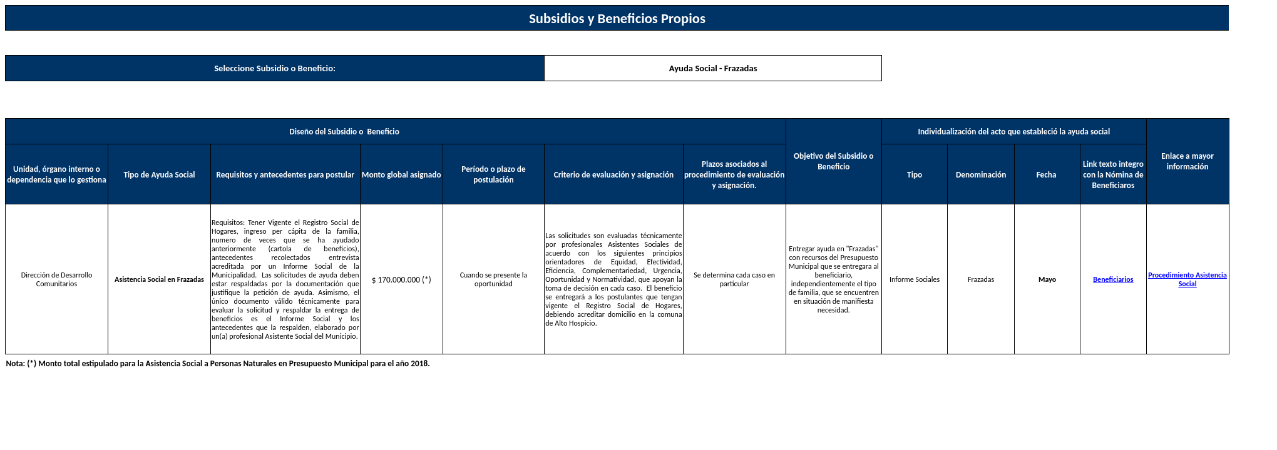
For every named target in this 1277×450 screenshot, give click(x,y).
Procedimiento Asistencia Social (1187, 279)
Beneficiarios (1113, 279)
